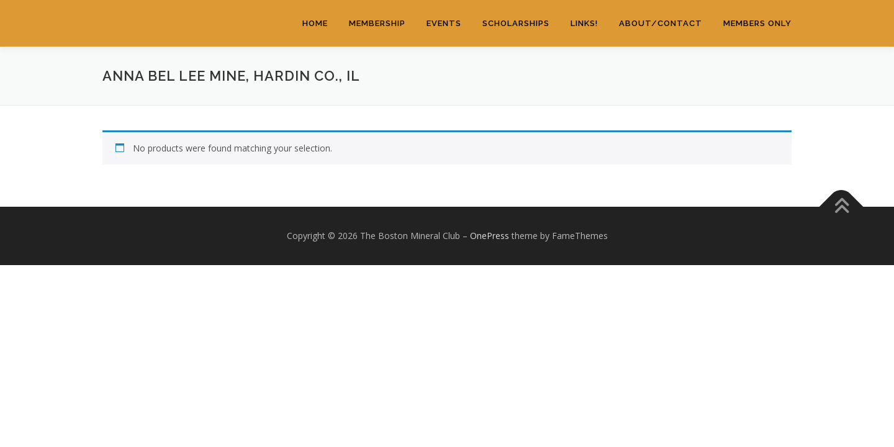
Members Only (757, 23)
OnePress (489, 236)
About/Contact (660, 23)
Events (444, 23)
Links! (584, 23)
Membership (377, 23)
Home (315, 23)
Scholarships (515, 23)
